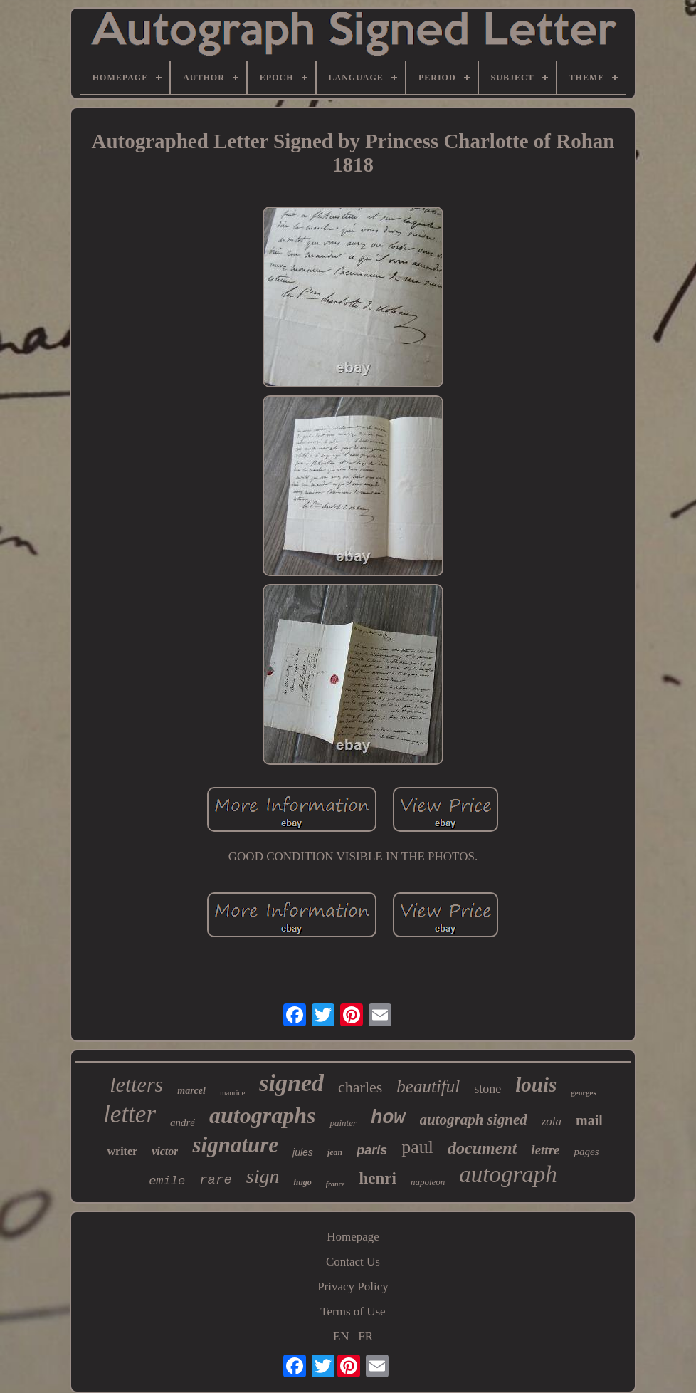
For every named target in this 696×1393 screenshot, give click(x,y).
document (482, 1148)
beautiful (428, 1086)
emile (167, 1181)
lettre (545, 1149)
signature (235, 1144)
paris (372, 1150)
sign (263, 1176)
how (388, 1118)
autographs (262, 1115)
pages (586, 1151)
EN (341, 1336)
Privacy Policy (353, 1286)
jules (302, 1152)
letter (129, 1114)
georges (583, 1092)
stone (487, 1089)
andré (182, 1122)
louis (536, 1084)
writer (122, 1151)
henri (377, 1178)
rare (215, 1180)
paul (417, 1147)
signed (291, 1083)
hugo (302, 1182)
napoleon (428, 1182)
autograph (508, 1174)
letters (136, 1084)
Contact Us (353, 1261)
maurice (232, 1092)
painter (343, 1122)
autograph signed (473, 1119)
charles (360, 1087)
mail (589, 1120)
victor (165, 1151)
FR (365, 1336)
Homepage (353, 1236)
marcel (191, 1090)
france (335, 1184)
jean (334, 1152)
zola (551, 1121)
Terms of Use (352, 1311)
